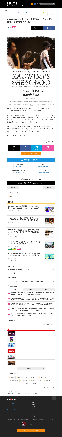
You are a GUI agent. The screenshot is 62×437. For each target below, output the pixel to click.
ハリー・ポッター (44, 377)
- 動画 (47, 402)
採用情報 (35, 419)
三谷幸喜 (12, 377)
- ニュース (48, 404)
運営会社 (10, 419)
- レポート (48, 408)
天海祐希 (47, 380)
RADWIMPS (12, 196)
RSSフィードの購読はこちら (32, 153)
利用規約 (41, 419)
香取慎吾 (39, 380)
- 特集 (47, 412)
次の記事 (50, 187)
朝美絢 (31, 380)
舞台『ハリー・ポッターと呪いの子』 (27, 377)
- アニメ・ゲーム (35, 410)
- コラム (47, 410)
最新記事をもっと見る (48, 324)
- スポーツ (34, 414)
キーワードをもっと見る (48, 387)
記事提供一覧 (16, 419)
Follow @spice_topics (18, 166)
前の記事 (11, 187)
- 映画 (33, 416)
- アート (34, 412)
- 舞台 (33, 404)
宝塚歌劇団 (23, 380)
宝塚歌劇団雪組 (13, 380)
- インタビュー (49, 406)
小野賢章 (33, 384)
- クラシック (35, 408)
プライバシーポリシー (49, 419)
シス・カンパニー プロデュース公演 (18, 384)
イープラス (10, 391)
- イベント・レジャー (36, 406)
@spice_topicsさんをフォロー (14, 409)
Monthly (47, 289)
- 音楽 (33, 402)
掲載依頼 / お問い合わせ (26, 419)
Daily (15, 289)
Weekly (31, 289)
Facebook (12, 403)
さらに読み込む (35, 368)
